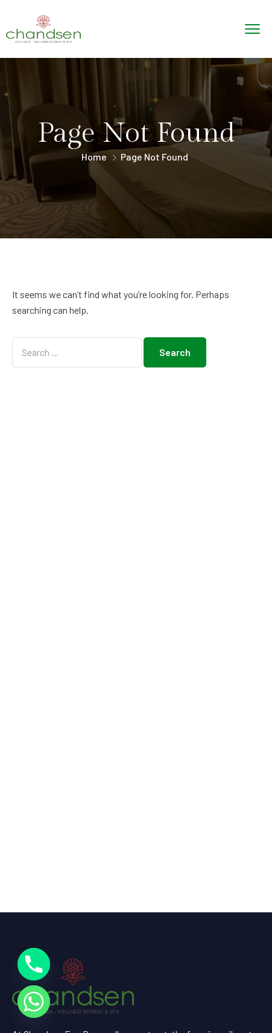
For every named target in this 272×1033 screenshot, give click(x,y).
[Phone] (33, 964)
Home (94, 156)
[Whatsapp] (33, 1001)
